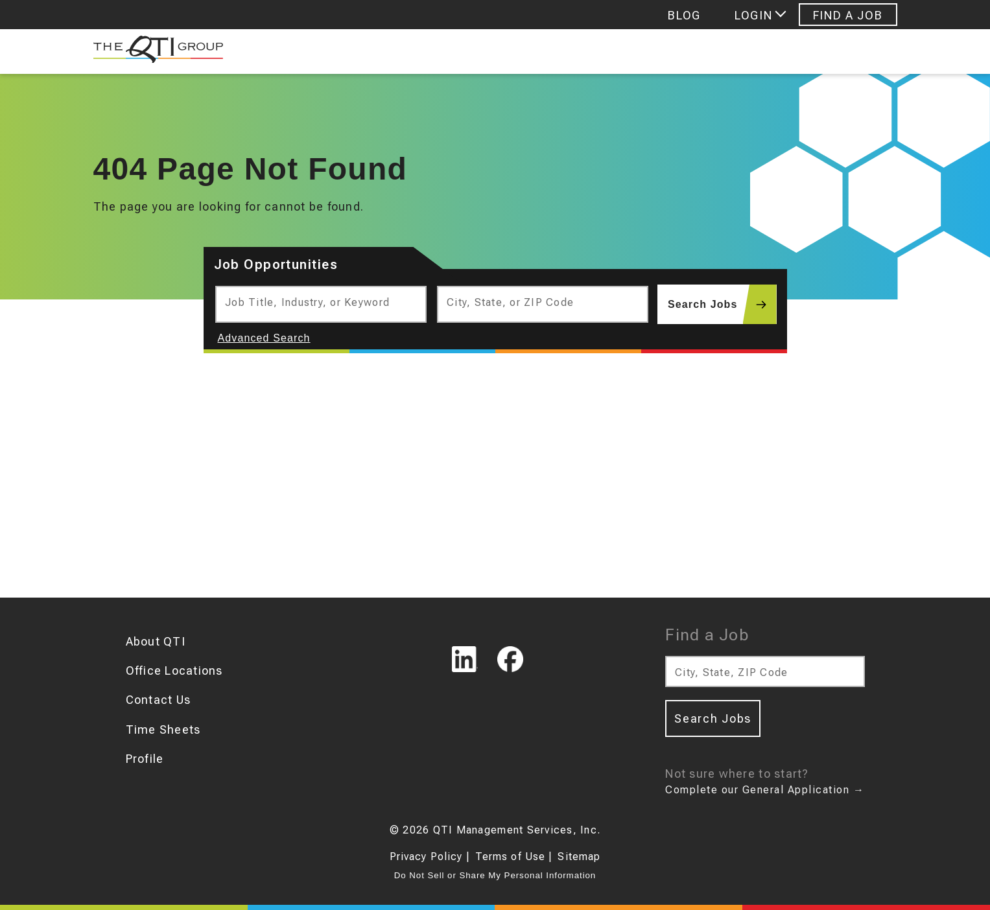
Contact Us (158, 699)
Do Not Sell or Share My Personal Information (495, 875)
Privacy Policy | (430, 856)
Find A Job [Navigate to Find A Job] (848, 15)
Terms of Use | (514, 856)
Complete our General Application (764, 790)
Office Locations (174, 670)
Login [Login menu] (753, 15)
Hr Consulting (604, 51)
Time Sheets (163, 729)
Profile (145, 758)
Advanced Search (264, 338)
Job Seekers (310, 51)
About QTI (155, 641)
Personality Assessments (800, 51)
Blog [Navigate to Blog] (684, 15)
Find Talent (453, 51)
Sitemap (579, 856)
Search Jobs (722, 304)
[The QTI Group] (151, 52)
